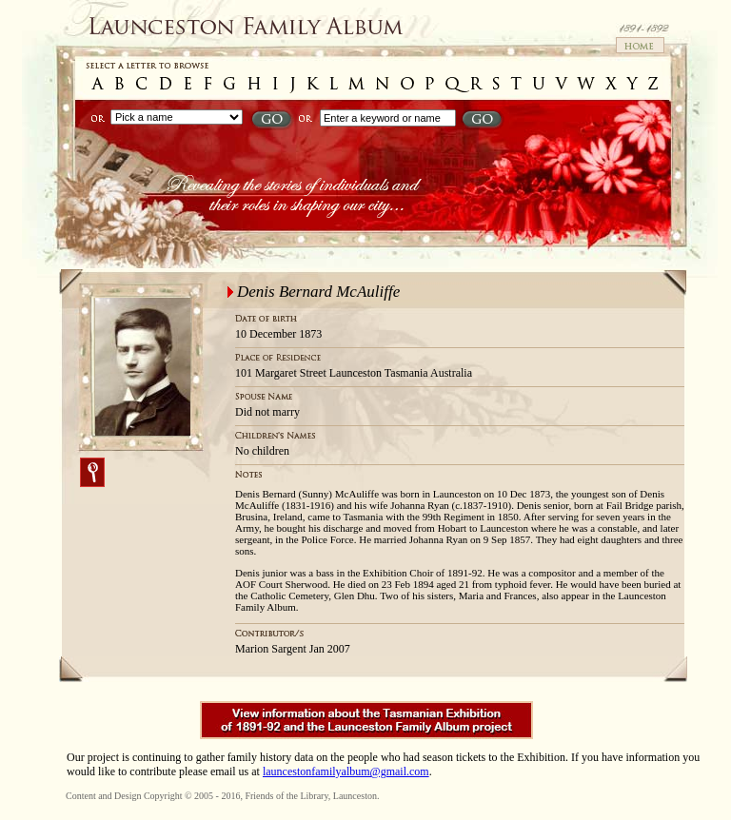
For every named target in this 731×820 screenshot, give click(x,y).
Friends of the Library (286, 796)
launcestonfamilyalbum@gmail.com (346, 771)
